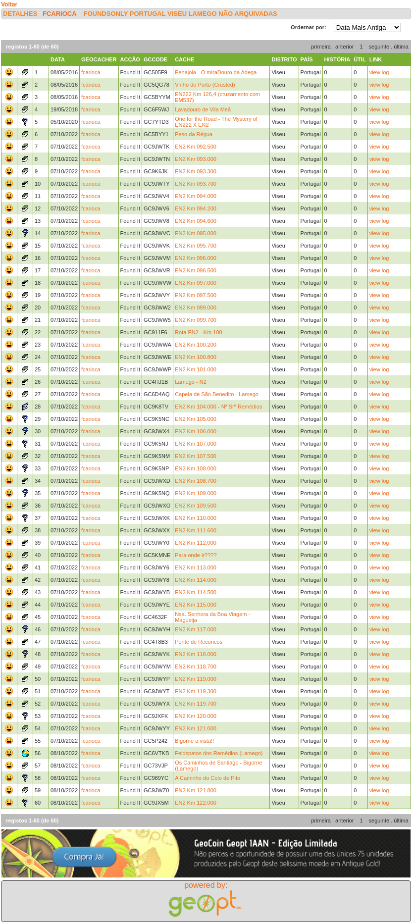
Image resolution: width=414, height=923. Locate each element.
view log (379, 72)
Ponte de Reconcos (198, 642)
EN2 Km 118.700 (195, 666)
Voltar (9, 4)
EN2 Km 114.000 (195, 580)
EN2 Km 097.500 (195, 295)
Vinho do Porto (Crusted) (205, 85)
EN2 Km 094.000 (195, 196)
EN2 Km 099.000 (195, 307)
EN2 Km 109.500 (195, 506)
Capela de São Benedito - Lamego (217, 394)
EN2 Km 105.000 (195, 419)
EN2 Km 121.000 (195, 728)
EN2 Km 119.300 (195, 691)
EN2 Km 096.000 (195, 258)
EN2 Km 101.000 (195, 369)
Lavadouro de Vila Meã (203, 109)
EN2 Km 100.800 (195, 357)
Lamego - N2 (191, 382)
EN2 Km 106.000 (195, 431)
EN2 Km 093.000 (195, 159)
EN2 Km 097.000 (195, 283)
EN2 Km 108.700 (195, 481)
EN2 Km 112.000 (195, 543)
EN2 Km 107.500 (195, 456)
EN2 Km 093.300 (195, 171)
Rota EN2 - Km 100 (198, 332)
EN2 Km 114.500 (195, 592)
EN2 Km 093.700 (195, 184)
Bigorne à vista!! (194, 741)
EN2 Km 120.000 (195, 716)
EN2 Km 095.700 (195, 246)
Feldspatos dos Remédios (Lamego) (218, 753)
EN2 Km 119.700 (195, 704)
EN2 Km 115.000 (195, 605)
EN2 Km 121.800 (195, 790)
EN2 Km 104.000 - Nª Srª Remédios (218, 407)
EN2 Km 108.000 (195, 468)
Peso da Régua (193, 134)
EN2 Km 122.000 (195, 803)
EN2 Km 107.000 (195, 444)
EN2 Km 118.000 (195, 654)
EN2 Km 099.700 (195, 320)
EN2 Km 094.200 (195, 208)
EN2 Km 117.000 (195, 629)
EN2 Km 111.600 (195, 530)
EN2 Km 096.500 (195, 270)
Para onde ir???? (195, 555)
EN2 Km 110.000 (195, 518)
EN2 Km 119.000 (195, 679)
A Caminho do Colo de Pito (207, 778)
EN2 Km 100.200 (195, 345)
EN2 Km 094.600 (195, 221)
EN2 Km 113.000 (195, 567)
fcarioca (59, 13)
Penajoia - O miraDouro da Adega (216, 72)
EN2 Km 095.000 (195, 233)
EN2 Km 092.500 (195, 147)
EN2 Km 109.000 (195, 493)
